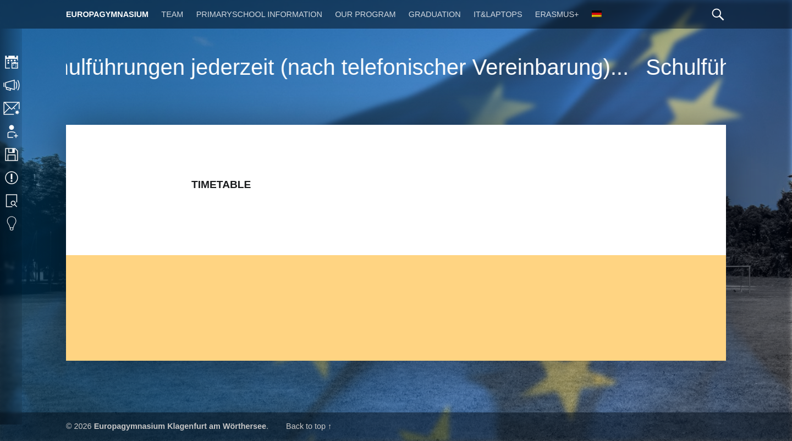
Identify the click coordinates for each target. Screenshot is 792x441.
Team (172, 14)
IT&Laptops (498, 14)
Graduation (435, 14)
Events (12, 177)
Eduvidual (12, 224)
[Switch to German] (597, 14)
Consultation (12, 85)
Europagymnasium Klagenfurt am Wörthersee (180, 426)
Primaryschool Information (259, 14)
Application (12, 131)
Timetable (12, 62)
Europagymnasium (107, 14)
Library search (12, 201)
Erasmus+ (557, 14)
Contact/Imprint (12, 108)
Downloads (12, 154)
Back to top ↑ (309, 426)
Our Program (365, 14)
